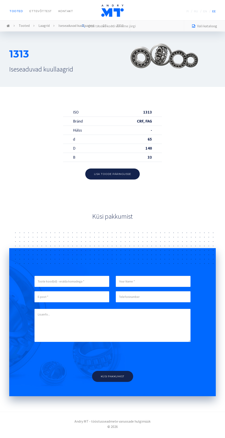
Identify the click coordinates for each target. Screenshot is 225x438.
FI (188, 11)
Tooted (16, 11)
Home (8, 26)
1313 (119, 25)
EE (214, 11)
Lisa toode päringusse (112, 174)
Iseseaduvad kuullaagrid (76, 25)
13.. (105, 25)
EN (205, 11)
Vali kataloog (204, 26)
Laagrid (44, 25)
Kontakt (65, 11)
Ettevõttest (40, 11)
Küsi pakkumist (112, 376)
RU (196, 11)
